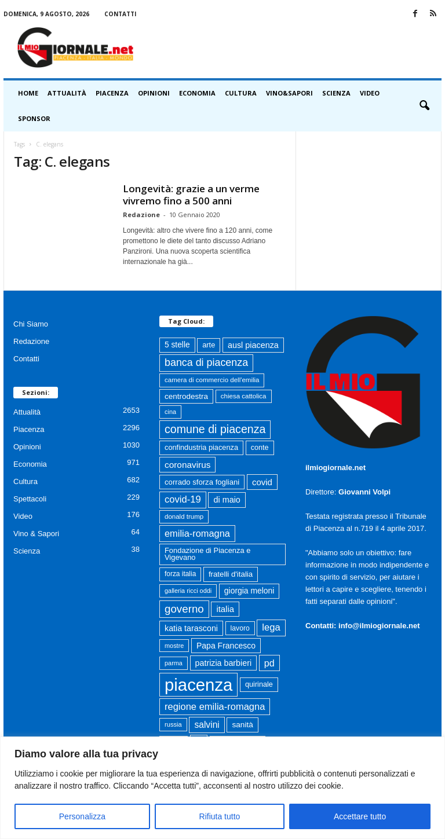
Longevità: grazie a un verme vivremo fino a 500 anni (191, 194)
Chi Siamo (30, 324)
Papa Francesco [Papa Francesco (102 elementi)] (226, 645)
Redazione (141, 214)
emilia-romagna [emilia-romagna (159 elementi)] (197, 533)
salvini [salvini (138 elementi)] (206, 725)
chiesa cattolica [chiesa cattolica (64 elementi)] (244, 396)
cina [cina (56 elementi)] (170, 411)
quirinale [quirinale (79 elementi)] (259, 684)
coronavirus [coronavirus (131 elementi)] (187, 465)
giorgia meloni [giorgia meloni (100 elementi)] (249, 590)
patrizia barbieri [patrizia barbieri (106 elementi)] (223, 663)
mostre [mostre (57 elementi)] (174, 645)
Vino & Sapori (36, 533)
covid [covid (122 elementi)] (262, 482)
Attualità (67, 93)
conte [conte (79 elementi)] (260, 448)
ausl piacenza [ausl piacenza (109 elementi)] (253, 345)
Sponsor (34, 118)
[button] (424, 106)
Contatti (120, 14)
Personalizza (82, 816)
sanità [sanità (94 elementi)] (242, 724)
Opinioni (154, 93)
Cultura (241, 93)
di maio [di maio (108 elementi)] (226, 499)
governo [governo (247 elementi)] (184, 609)
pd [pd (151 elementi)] (269, 663)
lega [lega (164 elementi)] (271, 627)
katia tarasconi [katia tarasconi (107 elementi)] (191, 628)
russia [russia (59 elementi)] (173, 724)
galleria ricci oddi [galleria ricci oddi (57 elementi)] (188, 590)
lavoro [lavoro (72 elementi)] (240, 628)
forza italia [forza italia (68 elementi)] (180, 574)
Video (370, 93)
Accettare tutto (360, 816)
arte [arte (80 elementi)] (208, 344)
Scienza (336, 93)
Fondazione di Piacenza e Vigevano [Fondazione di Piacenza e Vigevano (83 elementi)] (207, 554)
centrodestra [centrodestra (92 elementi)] (186, 396)
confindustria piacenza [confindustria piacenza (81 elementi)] (201, 447)
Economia (197, 93)
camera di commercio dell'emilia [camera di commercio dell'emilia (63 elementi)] (212, 379)
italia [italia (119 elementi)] (225, 609)
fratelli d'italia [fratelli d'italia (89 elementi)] (231, 574)
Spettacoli (29, 498)
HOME (28, 93)
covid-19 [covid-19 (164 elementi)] (183, 499)
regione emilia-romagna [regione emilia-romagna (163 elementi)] (215, 706)
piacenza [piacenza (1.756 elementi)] (198, 684)
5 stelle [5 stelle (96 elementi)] (177, 344)
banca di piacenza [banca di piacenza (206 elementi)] (206, 362)
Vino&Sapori (289, 93)
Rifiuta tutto (219, 816)
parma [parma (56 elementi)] (174, 663)
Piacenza (112, 93)
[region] (222, 788)
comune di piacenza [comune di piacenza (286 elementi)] (215, 429)
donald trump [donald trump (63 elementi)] (184, 516)
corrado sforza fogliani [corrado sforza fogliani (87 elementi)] (202, 482)
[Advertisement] (294, 47)
